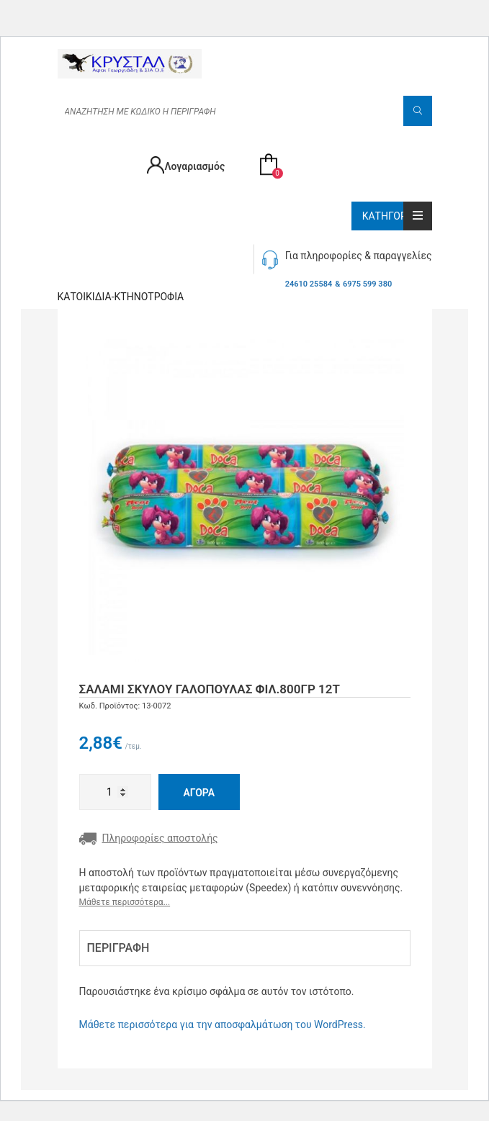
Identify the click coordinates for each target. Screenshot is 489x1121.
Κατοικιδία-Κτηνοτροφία (121, 296)
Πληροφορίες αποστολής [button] (148, 838)
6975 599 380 (367, 284)
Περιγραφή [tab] (118, 948)
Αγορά (199, 792)
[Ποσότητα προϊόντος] (115, 792)
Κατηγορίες (397, 216)
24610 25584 (309, 284)
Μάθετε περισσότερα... (125, 902)
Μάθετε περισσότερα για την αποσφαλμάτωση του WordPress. (222, 1024)
